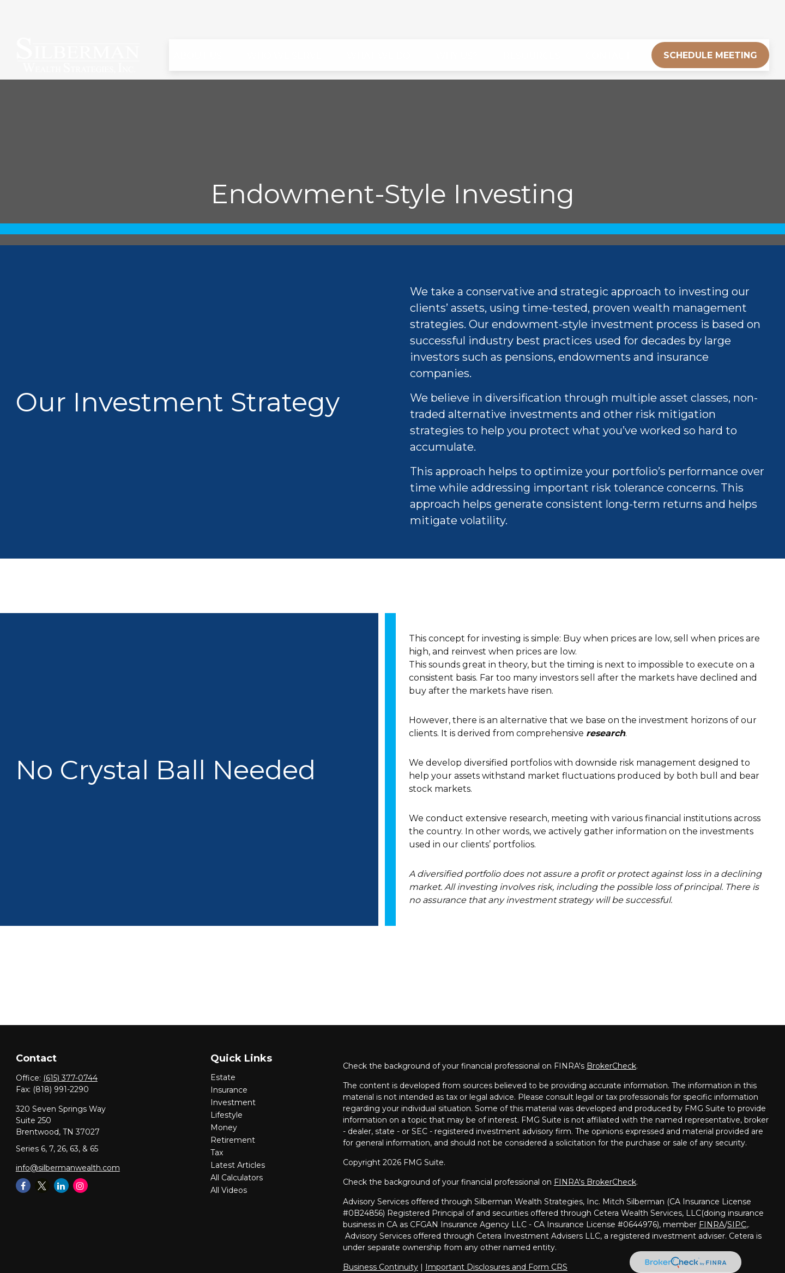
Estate (222, 1077)
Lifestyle (226, 1115)
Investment (233, 1102)
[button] (197, 24)
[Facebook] (23, 1185)
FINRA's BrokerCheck (595, 1182)
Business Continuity (380, 1267)
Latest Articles (237, 1165)
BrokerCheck (611, 1066)
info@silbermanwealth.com (68, 1168)
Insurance (228, 1090)
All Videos (228, 1190)
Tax (216, 1152)
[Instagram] (80, 1185)
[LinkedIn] (61, 1185)
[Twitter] (42, 1185)
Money (223, 1127)
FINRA (711, 1224)
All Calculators (236, 1178)
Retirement (232, 1140)
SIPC (736, 1224)
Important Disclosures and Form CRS (496, 1267)
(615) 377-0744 (70, 1078)
